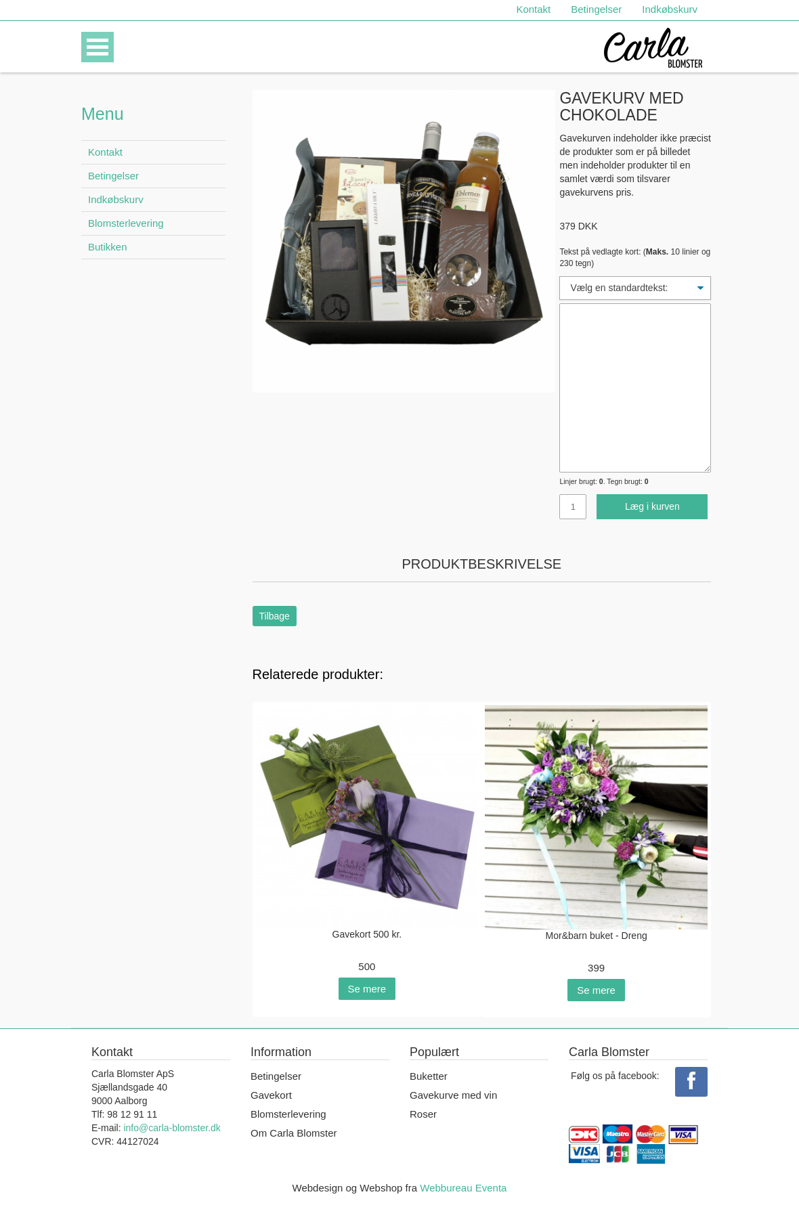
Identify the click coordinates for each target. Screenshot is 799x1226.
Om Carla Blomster (294, 1133)
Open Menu (97, 47)
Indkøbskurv (669, 9)
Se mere (367, 988)
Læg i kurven (652, 506)
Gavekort (271, 1095)
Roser (423, 1114)
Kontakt (533, 9)
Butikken (107, 247)
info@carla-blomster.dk (171, 1127)
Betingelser (596, 9)
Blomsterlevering (126, 223)
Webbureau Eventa (463, 1188)
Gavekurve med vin (453, 1095)
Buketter (429, 1076)
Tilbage (274, 616)
